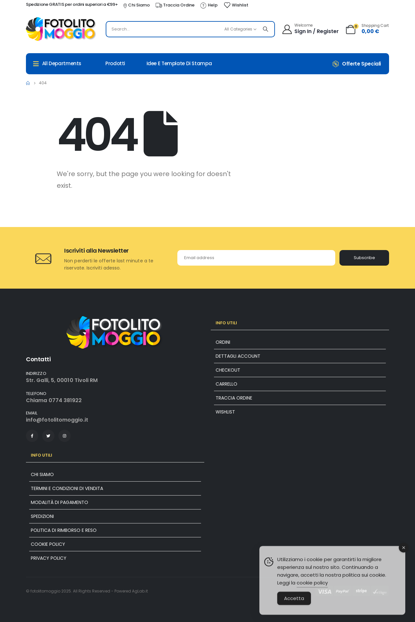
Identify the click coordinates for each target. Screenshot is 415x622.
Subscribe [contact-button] (364, 258)
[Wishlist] (236, 5)
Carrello (226, 384)
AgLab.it (140, 591)
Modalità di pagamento (59, 502)
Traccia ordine (234, 398)
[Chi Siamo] (136, 5)
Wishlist (225, 412)
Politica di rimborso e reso (64, 530)
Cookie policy (48, 544)
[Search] (265, 29)
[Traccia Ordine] (175, 5)
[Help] (209, 5)
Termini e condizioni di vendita (67, 488)
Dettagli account (238, 356)
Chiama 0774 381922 (54, 400)
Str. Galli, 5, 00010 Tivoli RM (62, 380)
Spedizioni (42, 516)
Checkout (228, 370)
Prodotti (115, 63)
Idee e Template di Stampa (179, 63)
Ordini (223, 342)
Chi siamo (42, 474)
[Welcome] (310, 28)
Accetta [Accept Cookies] (294, 608)
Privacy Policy (48, 558)
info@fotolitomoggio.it (57, 420)
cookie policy (312, 593)
